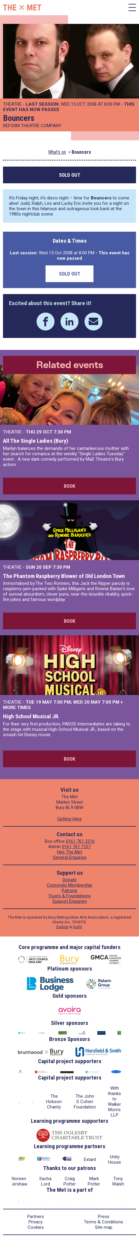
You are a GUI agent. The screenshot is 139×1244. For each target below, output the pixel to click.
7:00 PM (62, 702)
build (77, 927)
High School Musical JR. (31, 716)
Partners (35, 1216)
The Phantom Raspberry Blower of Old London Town (64, 576)
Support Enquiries (69, 901)
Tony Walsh (118, 1181)
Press (103, 1216)
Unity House (114, 1159)
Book (69, 486)
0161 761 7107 (76, 846)
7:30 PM (62, 432)
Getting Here (69, 819)
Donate (70, 879)
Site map (103, 1227)
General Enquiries (70, 857)
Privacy (35, 1222)
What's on (57, 152)
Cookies (36, 1227)
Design (62, 927)
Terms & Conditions (103, 1222)
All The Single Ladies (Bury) (35, 440)
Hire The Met (69, 852)
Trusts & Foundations (69, 896)
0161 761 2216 (80, 841)
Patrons (69, 890)
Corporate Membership (69, 885)
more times (17, 707)
